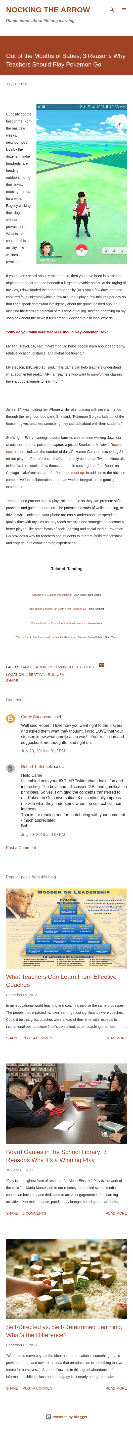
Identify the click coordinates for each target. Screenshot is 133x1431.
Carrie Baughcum (37, 717)
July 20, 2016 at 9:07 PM (43, 834)
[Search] (112, 9)
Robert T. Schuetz (37, 766)
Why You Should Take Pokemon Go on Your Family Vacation (45, 637)
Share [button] (12, 681)
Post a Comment (21, 848)
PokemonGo (59, 276)
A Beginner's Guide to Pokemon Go (52, 594)
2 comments (34, 1213)
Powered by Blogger (66, 1416)
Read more (116, 1038)
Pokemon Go (61, 667)
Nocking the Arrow (48, 10)
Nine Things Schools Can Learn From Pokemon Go (57, 609)
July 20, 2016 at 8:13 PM (43, 751)
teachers (84, 667)
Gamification (34, 667)
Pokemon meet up (69, 473)
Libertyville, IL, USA (45, 675)
